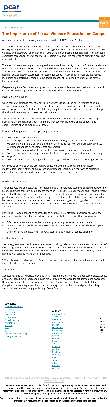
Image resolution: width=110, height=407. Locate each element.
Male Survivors (12, 317)
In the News (10, 312)
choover (56, 338)
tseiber (55, 335)
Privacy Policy (93, 378)
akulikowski (57, 316)
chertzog (56, 354)
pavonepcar (58, 322)
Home (5, 27)
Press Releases (12, 320)
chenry (55, 368)
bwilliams (56, 352)
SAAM (7, 328)
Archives (102, 320)
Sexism (8, 331)
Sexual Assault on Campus (17, 333)
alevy (54, 362)
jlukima (55, 341)
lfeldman (56, 319)
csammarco (57, 327)
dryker (55, 343)
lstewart (56, 346)
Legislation (10, 314)
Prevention (10, 322)
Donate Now (104, 22)
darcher (56, 365)
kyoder (55, 324)
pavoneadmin (58, 314)
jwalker (55, 349)
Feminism (9, 309)
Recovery (9, 325)
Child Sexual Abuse (14, 306)
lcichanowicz (58, 330)
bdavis (55, 357)
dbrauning (57, 333)
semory (55, 360)
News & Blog (17, 27)
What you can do (13, 336)
